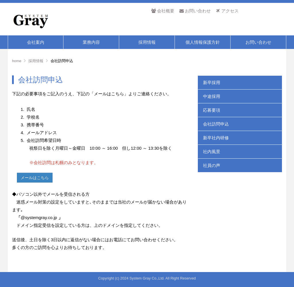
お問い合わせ (195, 10)
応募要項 (211, 110)
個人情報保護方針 (202, 42)
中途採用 (211, 96)
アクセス (227, 10)
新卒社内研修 (216, 137)
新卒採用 (211, 82)
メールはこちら (35, 177)
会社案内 (35, 42)
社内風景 (211, 151)
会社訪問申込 (216, 123)
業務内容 (91, 42)
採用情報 (147, 42)
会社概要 (162, 10)
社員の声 (211, 165)
